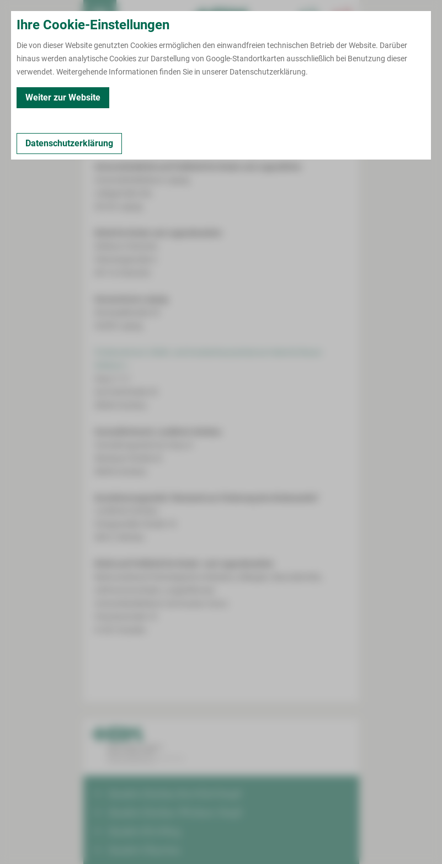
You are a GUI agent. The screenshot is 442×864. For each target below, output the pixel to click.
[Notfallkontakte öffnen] (342, 16)
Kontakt (102, 93)
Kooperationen (204, 93)
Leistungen (148, 93)
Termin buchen (133, 16)
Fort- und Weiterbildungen (286, 93)
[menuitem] (99, 16)
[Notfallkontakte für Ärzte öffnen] (309, 16)
